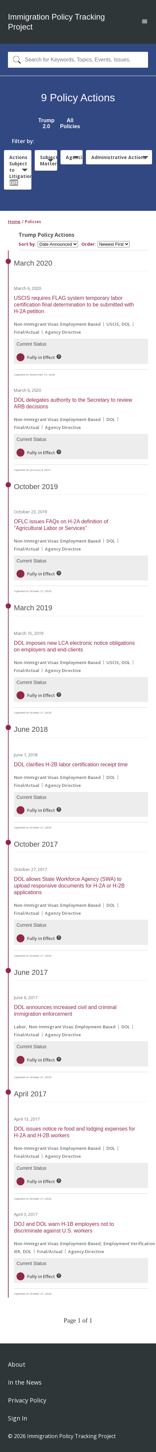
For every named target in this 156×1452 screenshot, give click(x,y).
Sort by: (27, 244)
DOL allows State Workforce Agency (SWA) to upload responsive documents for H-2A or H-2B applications (69, 885)
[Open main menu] (144, 22)
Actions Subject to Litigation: (20, 170)
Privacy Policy (27, 1400)
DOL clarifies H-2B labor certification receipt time (71, 764)
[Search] (15, 60)
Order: (88, 244)
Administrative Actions (118, 157)
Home (14, 221)
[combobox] (78, 60)
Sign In (17, 1418)
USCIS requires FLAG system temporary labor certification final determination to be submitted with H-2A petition (74, 304)
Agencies (74, 157)
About (16, 1364)
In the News (25, 1382)
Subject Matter (48, 160)
